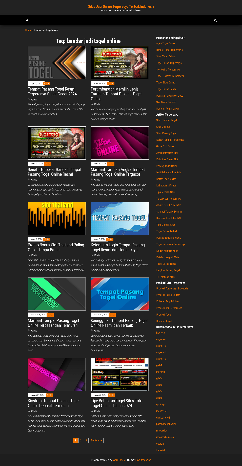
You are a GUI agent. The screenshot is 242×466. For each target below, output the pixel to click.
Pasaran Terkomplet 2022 (170, 95)
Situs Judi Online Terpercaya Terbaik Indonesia (121, 6)
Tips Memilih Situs (165, 192)
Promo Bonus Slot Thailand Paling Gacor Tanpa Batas (56, 247)
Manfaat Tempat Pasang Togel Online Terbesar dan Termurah (53, 323)
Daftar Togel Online (166, 179)
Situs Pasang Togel (166, 133)
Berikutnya (96, 440)
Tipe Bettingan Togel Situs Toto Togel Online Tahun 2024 (116, 403)
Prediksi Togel (163, 314)
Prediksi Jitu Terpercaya (169, 308)
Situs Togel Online (165, 56)
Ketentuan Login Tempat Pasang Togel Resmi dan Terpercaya (118, 247)
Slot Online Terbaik (166, 102)
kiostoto (160, 332)
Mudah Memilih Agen (167, 250)
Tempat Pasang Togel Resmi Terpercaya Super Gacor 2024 (52, 91)
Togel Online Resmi (166, 89)
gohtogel (161, 404)
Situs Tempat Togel (166, 120)
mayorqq (161, 371)
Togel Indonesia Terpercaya (170, 244)
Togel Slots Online (165, 82)
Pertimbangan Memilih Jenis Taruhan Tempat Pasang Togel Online (116, 94)
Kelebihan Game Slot (167, 159)
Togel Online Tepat (166, 263)
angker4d (161, 339)
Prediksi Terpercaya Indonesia (172, 288)
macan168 (161, 411)
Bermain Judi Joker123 (168, 218)
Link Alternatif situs (166, 185)
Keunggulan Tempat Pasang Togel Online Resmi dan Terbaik (119, 323)
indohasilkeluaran (165, 437)
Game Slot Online (165, 146)
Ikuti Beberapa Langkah (168, 172)
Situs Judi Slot (163, 126)
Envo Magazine (143, 460)
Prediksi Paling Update (168, 295)
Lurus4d (160, 450)
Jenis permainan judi (167, 152)
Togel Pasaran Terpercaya (170, 76)
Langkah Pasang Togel (168, 270)
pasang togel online (166, 424)
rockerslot (161, 430)
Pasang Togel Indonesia (168, 237)
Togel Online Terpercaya (169, 63)
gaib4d (159, 365)
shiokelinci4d (163, 417)
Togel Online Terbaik (166, 231)
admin (34, 99)
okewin (160, 443)
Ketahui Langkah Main (167, 257)
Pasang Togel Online (166, 166)
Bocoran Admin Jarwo (167, 108)
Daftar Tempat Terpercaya (170, 139)
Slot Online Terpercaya (168, 69)
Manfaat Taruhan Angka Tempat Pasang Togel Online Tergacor (118, 172)
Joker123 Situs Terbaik (168, 205)
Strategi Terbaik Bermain (169, 211)
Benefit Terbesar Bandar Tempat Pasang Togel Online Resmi (54, 172)
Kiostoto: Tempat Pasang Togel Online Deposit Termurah (53, 403)
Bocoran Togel (164, 321)
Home (28, 30)
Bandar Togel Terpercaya (169, 49)
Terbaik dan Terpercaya (168, 198)
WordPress (119, 460)
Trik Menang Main (165, 277)
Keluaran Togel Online (167, 301)
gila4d (159, 378)
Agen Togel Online (165, 43)
